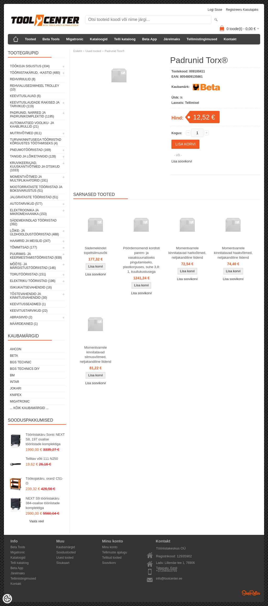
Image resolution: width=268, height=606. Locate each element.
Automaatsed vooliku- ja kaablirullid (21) (32, 124)
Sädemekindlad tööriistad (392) (33, 222)
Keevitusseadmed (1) (28, 304)
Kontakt (230, 39)
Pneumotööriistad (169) (30, 150)
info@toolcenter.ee (169, 578)
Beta (14, 356)
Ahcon (15, 349)
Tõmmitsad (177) (23, 247)
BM (12, 375)
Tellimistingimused (202, 39)
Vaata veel (36, 521)
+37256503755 (166, 571)
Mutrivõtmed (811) (26, 133)
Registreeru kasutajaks (242, 10)
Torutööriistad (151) (28, 274)
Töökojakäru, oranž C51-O (44, 481)
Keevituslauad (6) (25, 96)
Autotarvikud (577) (26, 204)
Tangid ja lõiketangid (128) (33, 156)
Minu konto (110, 547)
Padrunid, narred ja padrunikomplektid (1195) (32, 114)
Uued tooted (93, 51)
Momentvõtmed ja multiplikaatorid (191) (29, 178)
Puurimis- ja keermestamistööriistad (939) (36, 255)
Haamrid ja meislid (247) (30, 241)
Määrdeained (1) (24, 324)
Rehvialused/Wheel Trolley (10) (34, 87)
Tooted (30, 39)
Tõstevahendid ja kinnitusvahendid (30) (28, 295)
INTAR (14, 382)
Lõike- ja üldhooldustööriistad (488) (34, 232)
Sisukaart (62, 563)
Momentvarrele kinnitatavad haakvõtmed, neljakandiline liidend (233, 252)
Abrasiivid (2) (21, 317)
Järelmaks (171, 39)
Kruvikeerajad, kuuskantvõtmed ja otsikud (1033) (35, 166)
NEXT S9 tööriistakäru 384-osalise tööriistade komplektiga (43, 503)
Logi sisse (215, 10)
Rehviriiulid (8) (22, 79)
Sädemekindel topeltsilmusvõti (95, 250)
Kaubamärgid (65, 547)
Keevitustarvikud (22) (29, 311)
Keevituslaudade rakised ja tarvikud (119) (34, 104)
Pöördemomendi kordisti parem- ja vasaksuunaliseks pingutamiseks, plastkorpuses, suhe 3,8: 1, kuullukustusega (141, 260)
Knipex (15, 395)
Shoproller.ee (251, 593)
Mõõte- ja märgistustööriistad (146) (33, 266)
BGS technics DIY (25, 369)
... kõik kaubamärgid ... (29, 408)
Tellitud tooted (111, 557)
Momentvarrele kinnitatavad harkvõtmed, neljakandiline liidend (187, 252)
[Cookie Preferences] (7, 598)
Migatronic (74, 39)
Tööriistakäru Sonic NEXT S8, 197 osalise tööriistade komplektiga (45, 439)
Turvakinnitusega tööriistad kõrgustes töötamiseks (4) (35, 141)
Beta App (149, 39)
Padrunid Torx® (115, 51)
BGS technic (20, 362)
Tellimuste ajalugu (114, 552)
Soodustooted (66, 552)
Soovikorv (109, 563)
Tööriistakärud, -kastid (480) (35, 73)
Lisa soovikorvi (181, 161)
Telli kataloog (125, 39)
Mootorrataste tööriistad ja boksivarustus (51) (36, 188)
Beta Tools (51, 39)
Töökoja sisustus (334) (29, 66)
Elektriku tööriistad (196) (32, 281)
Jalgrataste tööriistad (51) (34, 197)
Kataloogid (99, 39)
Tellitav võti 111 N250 (42, 459)
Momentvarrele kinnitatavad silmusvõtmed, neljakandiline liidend (95, 355)
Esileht (77, 51)
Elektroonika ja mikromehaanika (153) (28, 212)
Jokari (15, 388)
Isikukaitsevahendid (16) (31, 287)
